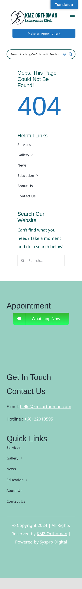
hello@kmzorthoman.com (45, 406)
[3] (36, 333)
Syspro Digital (53, 542)
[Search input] (35, 54)
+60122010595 (38, 419)
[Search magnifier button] (71, 54)
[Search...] (41, 260)
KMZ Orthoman (52, 533)
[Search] (22, 260)
